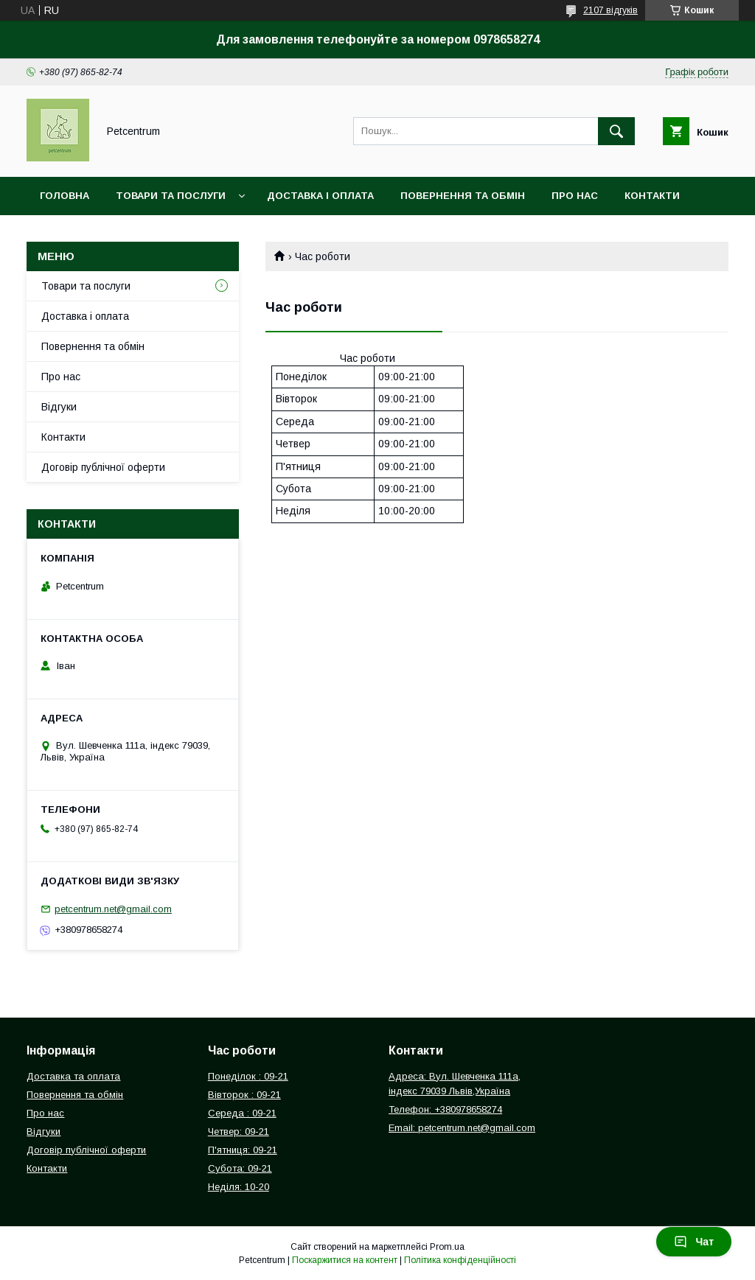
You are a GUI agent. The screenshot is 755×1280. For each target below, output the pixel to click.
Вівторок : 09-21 (244, 1094)
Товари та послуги (171, 195)
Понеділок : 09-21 (248, 1076)
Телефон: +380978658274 (445, 1109)
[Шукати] (616, 131)
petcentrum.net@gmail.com (113, 908)
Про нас (575, 195)
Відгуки (59, 407)
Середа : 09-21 (242, 1113)
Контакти (652, 195)
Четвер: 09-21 (238, 1131)
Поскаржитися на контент (344, 1260)
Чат (694, 1241)
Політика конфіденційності (460, 1260)
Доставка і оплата (320, 195)
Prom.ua (447, 1247)
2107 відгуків (610, 10)
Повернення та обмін (462, 195)
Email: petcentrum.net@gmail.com (462, 1127)
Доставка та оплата (73, 1076)
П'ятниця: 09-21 (242, 1149)
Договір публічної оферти (103, 467)
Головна (64, 195)
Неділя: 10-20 (238, 1186)
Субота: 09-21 (240, 1168)
